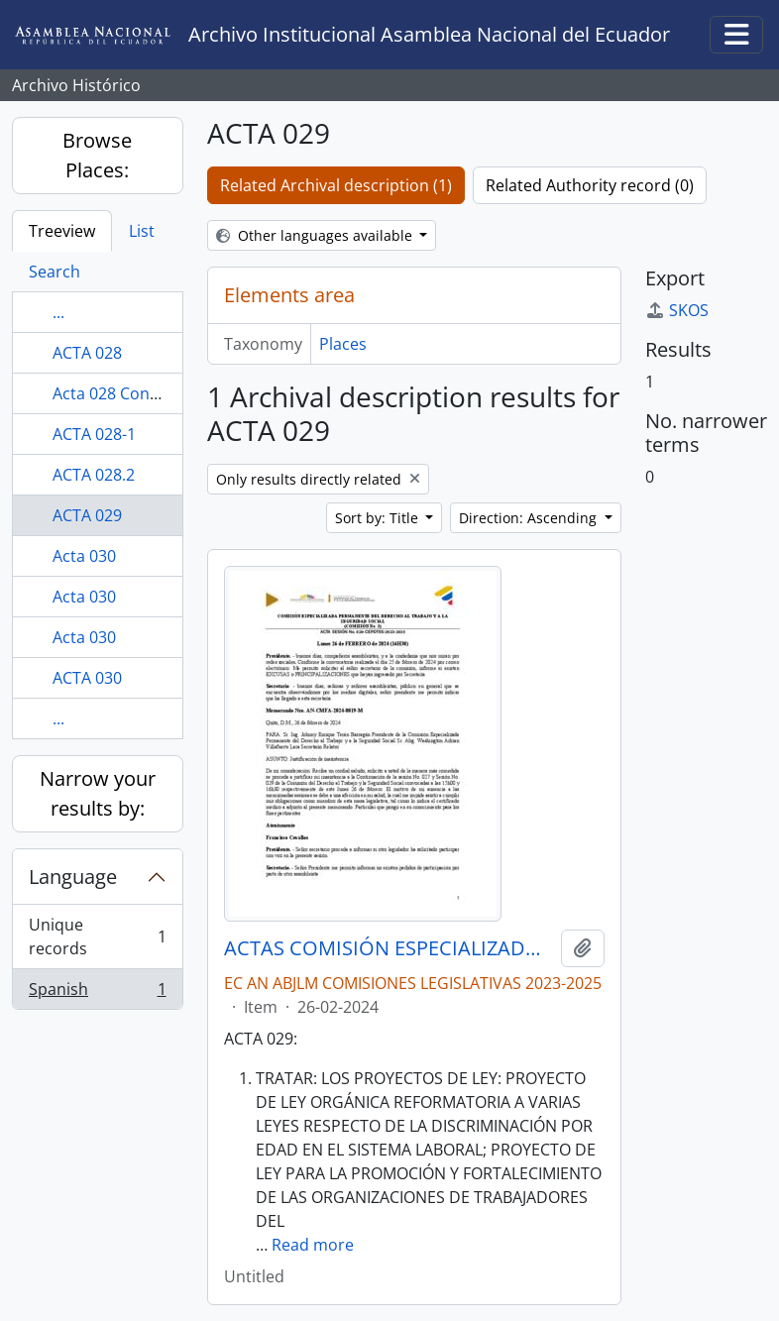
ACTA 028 (87, 353)
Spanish (97, 993)
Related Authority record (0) (590, 185)
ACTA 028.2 (94, 475)
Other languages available (316, 235)
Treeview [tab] (62, 231)
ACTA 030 (87, 678)
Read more (313, 1245)
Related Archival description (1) (336, 185)
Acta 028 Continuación (136, 393)
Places (343, 344)
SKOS (677, 310)
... (58, 312)
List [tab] (142, 231)
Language (73, 876)
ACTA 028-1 (94, 434)
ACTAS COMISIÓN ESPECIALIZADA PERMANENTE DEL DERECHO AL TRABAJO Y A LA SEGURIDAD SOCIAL (388, 948)
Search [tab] (54, 271)
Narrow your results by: (98, 793)
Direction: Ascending (530, 517)
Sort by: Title (378, 517)
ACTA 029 (87, 515)
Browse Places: (97, 155)
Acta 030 (84, 556)
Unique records (97, 936)
